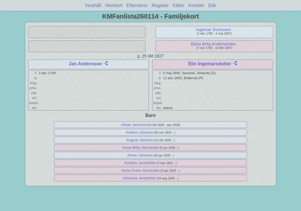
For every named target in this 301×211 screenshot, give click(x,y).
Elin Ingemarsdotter (209, 63)
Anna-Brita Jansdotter (140, 147)
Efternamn (137, 5)
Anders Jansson (139, 132)
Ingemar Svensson (213, 29)
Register (160, 5)
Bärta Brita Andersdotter (213, 44)
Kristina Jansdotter (140, 163)
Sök (212, 5)
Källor (179, 5)
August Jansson (139, 140)
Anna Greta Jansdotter (140, 170)
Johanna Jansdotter (139, 178)
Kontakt (196, 5)
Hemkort (114, 5)
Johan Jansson (133, 124)
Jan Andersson (85, 63)
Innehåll (93, 5)
